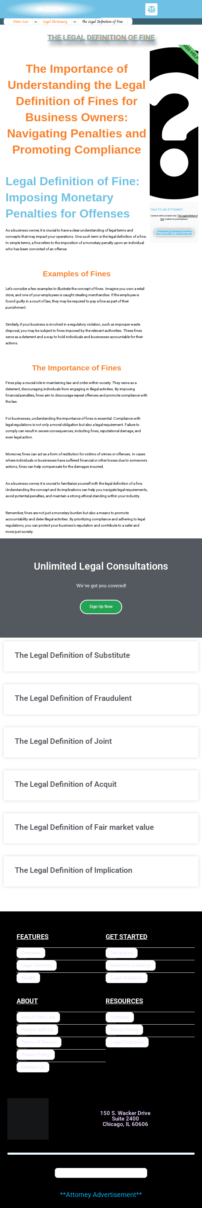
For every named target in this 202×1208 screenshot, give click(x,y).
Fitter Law (20, 21)
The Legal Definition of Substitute (72, 655)
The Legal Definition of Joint (63, 741)
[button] (151, 9)
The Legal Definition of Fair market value (84, 827)
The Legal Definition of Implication (73, 870)
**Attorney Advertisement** (101, 1194)
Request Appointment (174, 232)
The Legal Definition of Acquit (66, 784)
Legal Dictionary (55, 21)
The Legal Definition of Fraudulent (73, 698)
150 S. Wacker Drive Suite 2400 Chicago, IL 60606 (125, 1119)
